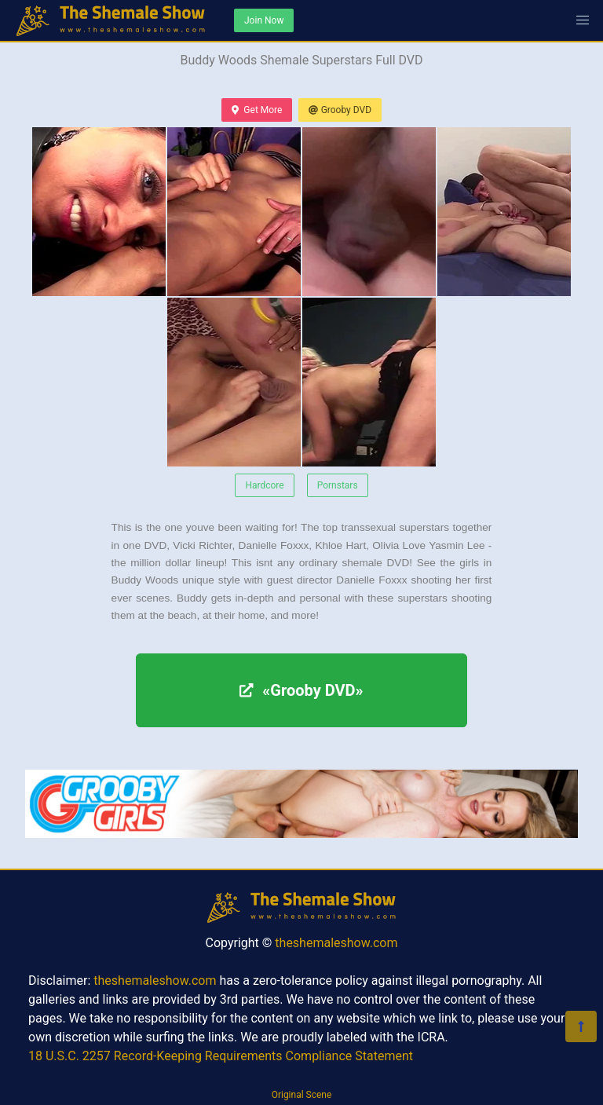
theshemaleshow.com (336, 942)
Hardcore (264, 485)
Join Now (263, 20)
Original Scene (302, 1094)
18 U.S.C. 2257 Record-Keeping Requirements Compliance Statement (220, 1055)
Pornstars (337, 485)
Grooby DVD (340, 109)
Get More (257, 109)
